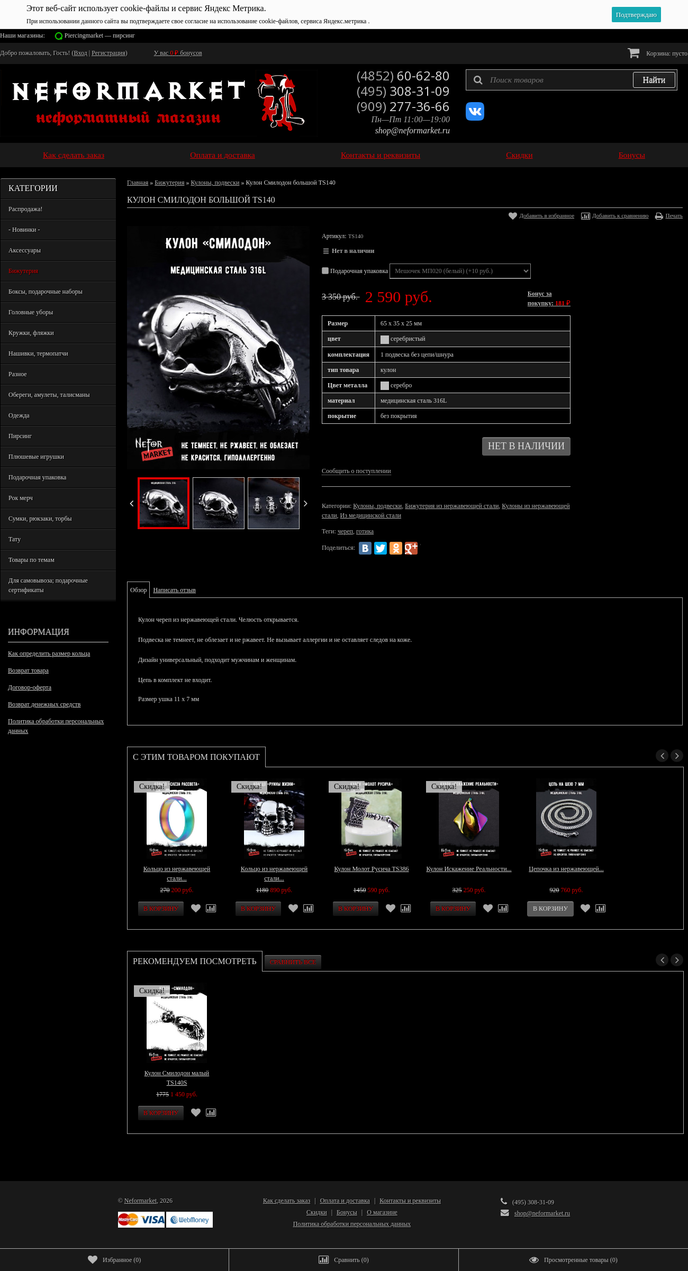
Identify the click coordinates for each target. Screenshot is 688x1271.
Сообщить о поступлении (356, 471)
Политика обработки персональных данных (56, 726)
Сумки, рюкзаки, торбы (40, 518)
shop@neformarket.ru (412, 130)
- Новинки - (24, 229)
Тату (14, 539)
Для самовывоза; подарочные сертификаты (48, 585)
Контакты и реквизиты (380, 154)
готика (365, 531)
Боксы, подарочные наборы (45, 291)
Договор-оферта (29, 687)
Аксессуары (24, 250)
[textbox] (571, 79)
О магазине (382, 1212)
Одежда (19, 415)
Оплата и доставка (222, 154)
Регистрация (108, 53)
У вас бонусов (178, 53)
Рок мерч (20, 498)
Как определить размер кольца (49, 653)
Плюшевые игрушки (36, 456)
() (114, 1260)
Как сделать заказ (73, 154)
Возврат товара (28, 670)
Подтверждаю (636, 15)
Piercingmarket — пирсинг (100, 35)
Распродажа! (25, 209)
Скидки (519, 154)
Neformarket (140, 1200)
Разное (17, 374)
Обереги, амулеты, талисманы (49, 394)
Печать (674, 215)
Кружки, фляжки (31, 333)
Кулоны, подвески (215, 182)
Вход (80, 53)
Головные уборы (30, 312)
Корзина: (657, 52)
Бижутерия (23, 271)
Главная (137, 182)
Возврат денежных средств (44, 704)
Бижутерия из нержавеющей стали (452, 506)
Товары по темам (31, 560)
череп (345, 531)
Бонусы (632, 154)
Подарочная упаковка (37, 477)
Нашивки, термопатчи (38, 353)
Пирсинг (20, 436)
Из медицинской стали (371, 515)
